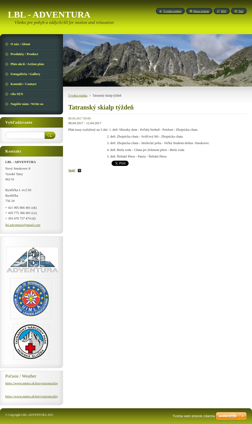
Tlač (240, 11)
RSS (223, 11)
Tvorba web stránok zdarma (193, 416)
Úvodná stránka (77, 95)
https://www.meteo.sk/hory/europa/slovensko (35, 383)
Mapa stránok (201, 11)
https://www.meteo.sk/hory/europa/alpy (31, 396)
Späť (71, 170)
